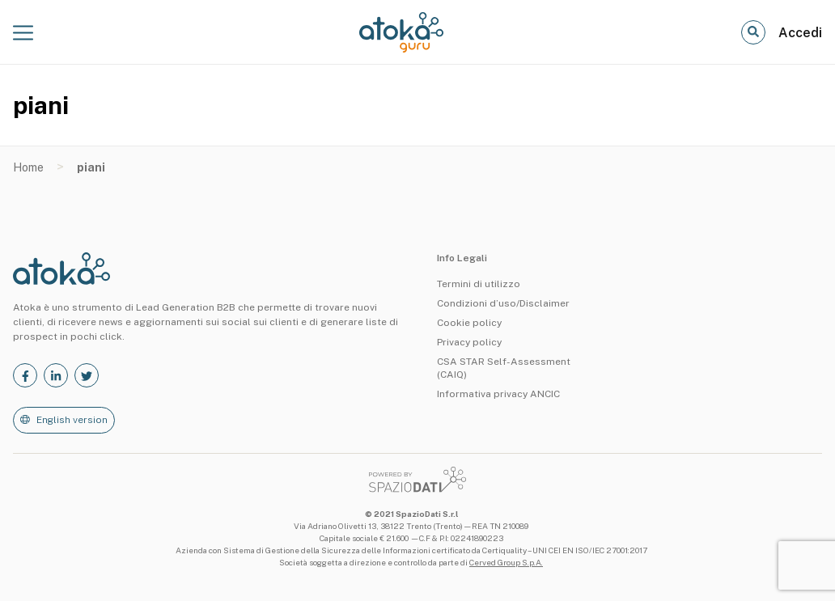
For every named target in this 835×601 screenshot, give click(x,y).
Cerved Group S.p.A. (506, 562)
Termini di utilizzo (478, 284)
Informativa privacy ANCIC (498, 394)
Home (28, 167)
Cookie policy (469, 322)
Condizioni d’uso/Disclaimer (503, 303)
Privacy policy (469, 342)
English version (72, 419)
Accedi (800, 32)
